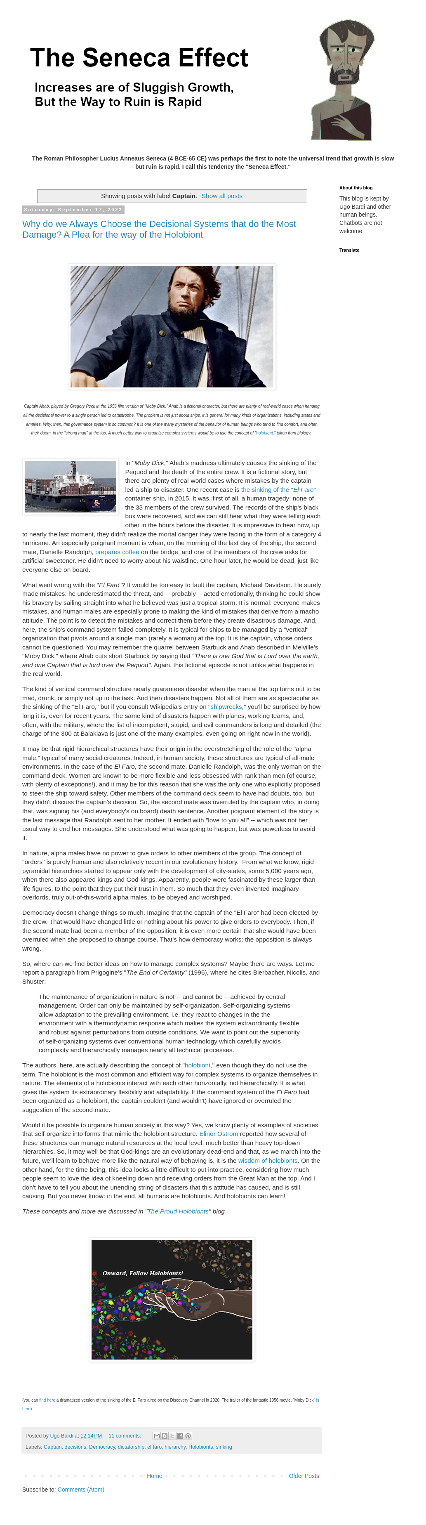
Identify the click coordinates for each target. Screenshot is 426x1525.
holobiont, (198, 1065)
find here (47, 1400)
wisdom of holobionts (268, 1160)
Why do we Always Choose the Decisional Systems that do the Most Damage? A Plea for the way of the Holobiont (159, 229)
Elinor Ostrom (218, 1133)
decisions (76, 1447)
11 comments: (125, 1436)
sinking (224, 1447)
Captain (52, 1447)
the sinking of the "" (278, 489)
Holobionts (200, 1447)
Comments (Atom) (81, 1489)
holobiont (264, 433)
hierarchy (175, 1447)
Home (154, 1476)
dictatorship (131, 1447)
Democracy (102, 1447)
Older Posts (304, 1476)
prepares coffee (117, 551)
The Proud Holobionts (178, 1211)
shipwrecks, (226, 706)
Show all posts (222, 195)
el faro (154, 1447)
